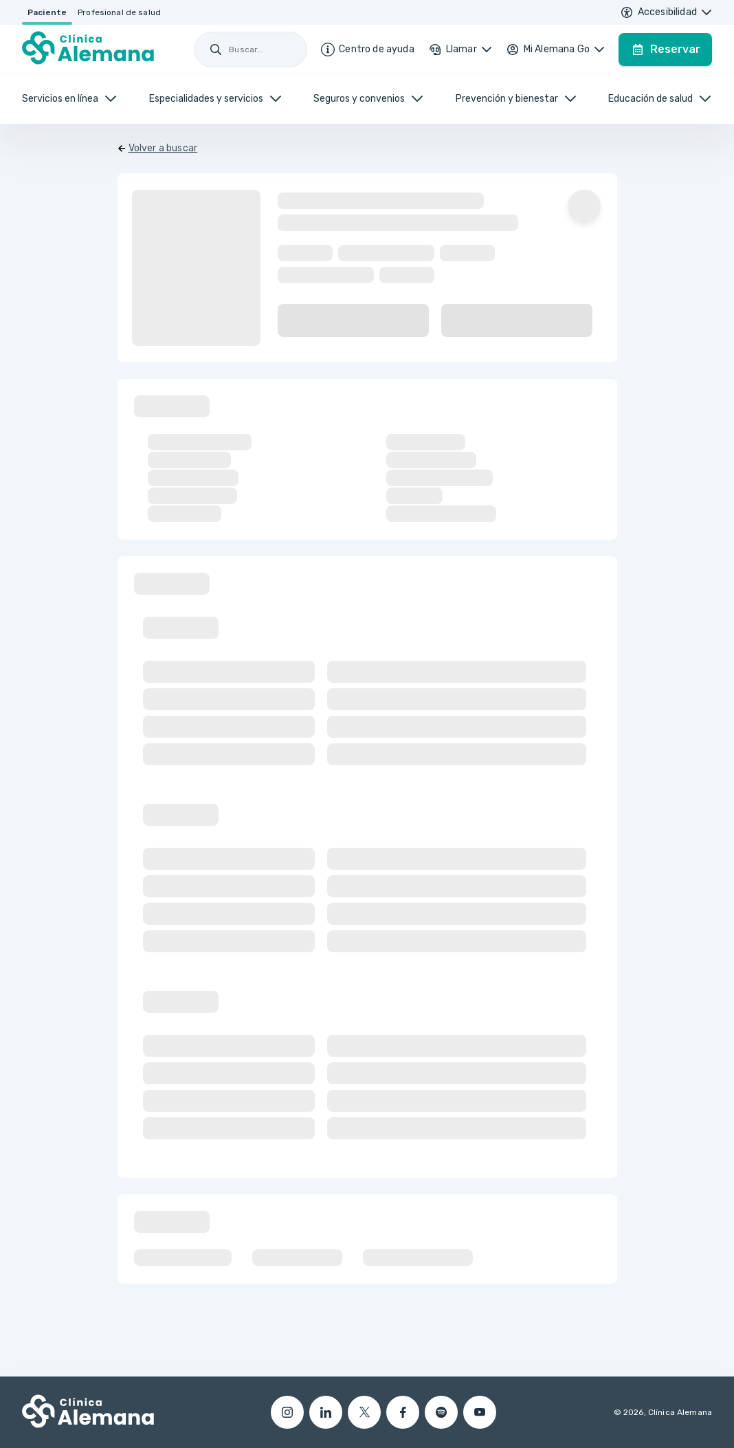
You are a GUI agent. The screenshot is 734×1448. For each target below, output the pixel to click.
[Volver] (158, 148)
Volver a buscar (163, 148)
